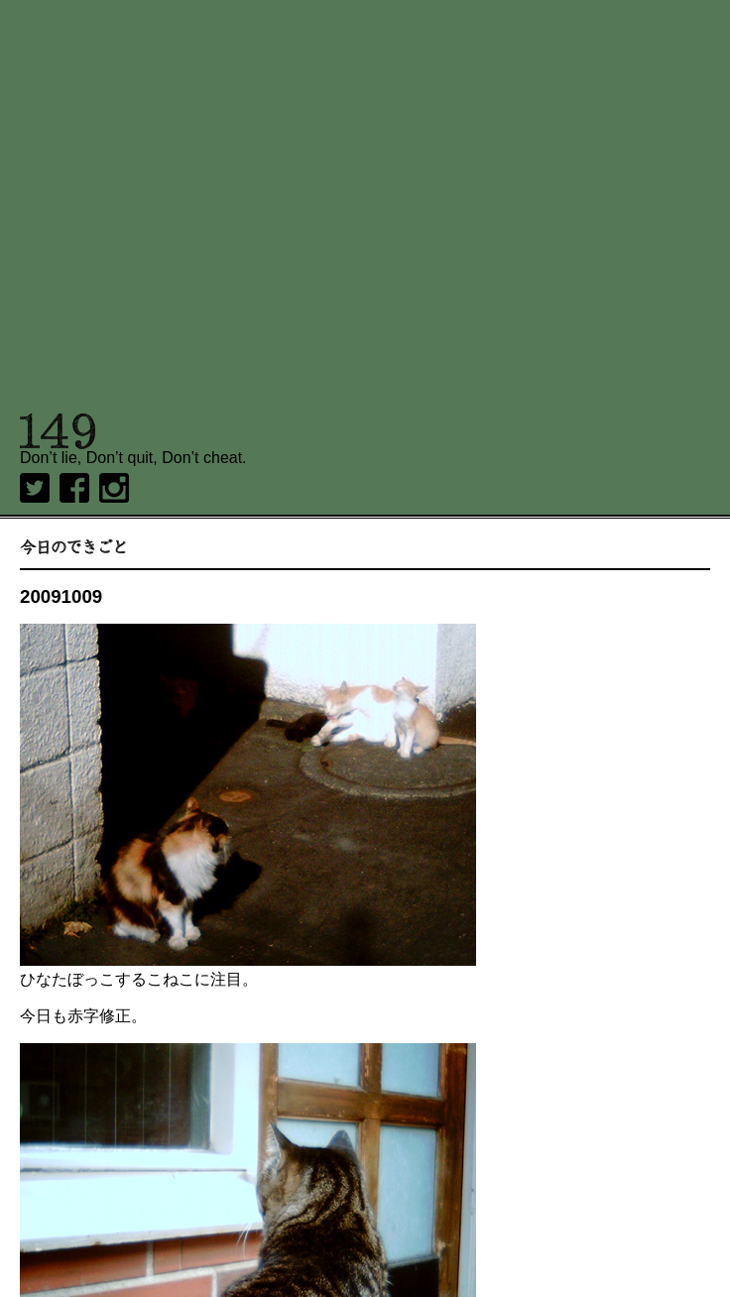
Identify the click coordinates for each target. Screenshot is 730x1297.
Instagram (114, 488)
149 (58, 431)
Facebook (74, 488)
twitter (35, 488)
